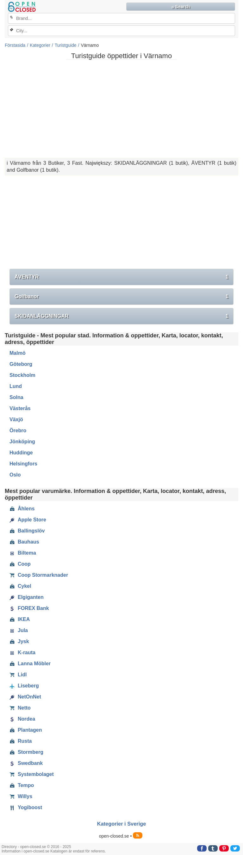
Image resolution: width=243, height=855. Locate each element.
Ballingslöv (27, 531)
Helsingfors (23, 463)
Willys (20, 796)
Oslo (15, 474)
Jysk (19, 641)
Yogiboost (25, 807)
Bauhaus (24, 542)
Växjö (16, 419)
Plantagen (25, 730)
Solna (16, 397)
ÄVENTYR (121, 277)
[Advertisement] (121, 109)
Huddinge (21, 452)
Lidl (18, 675)
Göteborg (20, 364)
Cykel (20, 586)
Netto (20, 708)
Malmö (17, 353)
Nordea (22, 719)
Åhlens (21, 509)
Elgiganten (26, 597)
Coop (20, 564)
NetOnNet (25, 697)
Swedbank (26, 763)
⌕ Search (180, 6)
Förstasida (15, 45)
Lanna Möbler (30, 664)
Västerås (20, 408)
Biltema (22, 553)
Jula (18, 630)
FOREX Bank (29, 608)
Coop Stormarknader (38, 575)
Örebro (17, 430)
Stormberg (26, 752)
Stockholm (22, 375)
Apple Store (27, 520)
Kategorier (40, 45)
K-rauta (22, 652)
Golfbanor (121, 296)
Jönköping (22, 441)
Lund (15, 386)
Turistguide (66, 45)
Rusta (20, 741)
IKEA (19, 619)
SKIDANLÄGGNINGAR (121, 316)
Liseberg (24, 686)
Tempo (21, 785)
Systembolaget (31, 774)
